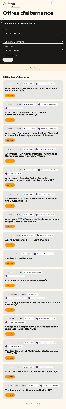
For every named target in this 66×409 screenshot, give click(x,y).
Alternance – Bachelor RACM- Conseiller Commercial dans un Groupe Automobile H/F (29, 179)
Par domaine (6, 37)
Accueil (8, 7)
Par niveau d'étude (7, 46)
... (3, 6)
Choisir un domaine (34, 42)
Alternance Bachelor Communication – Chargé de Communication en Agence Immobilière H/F (32, 134)
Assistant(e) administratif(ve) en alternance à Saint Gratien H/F (32, 303)
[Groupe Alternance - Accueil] (9, 3)
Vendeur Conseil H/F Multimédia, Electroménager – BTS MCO (32, 352)
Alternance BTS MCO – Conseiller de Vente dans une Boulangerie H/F (31, 199)
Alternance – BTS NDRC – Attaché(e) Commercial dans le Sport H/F (31, 89)
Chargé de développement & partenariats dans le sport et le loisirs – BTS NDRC (31, 327)
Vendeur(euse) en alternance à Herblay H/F (28, 390)
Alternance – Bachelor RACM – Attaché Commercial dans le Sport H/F (26, 113)
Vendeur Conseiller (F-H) (18, 258)
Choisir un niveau (34, 50)
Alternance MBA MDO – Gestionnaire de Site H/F (31, 371)
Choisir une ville (34, 33)
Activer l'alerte (33, 68)
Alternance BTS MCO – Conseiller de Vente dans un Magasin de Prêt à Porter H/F (32, 220)
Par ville (4, 29)
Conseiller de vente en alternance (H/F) (26, 280)
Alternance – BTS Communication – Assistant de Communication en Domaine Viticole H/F (31, 154)
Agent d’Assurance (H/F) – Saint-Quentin (27, 240)
